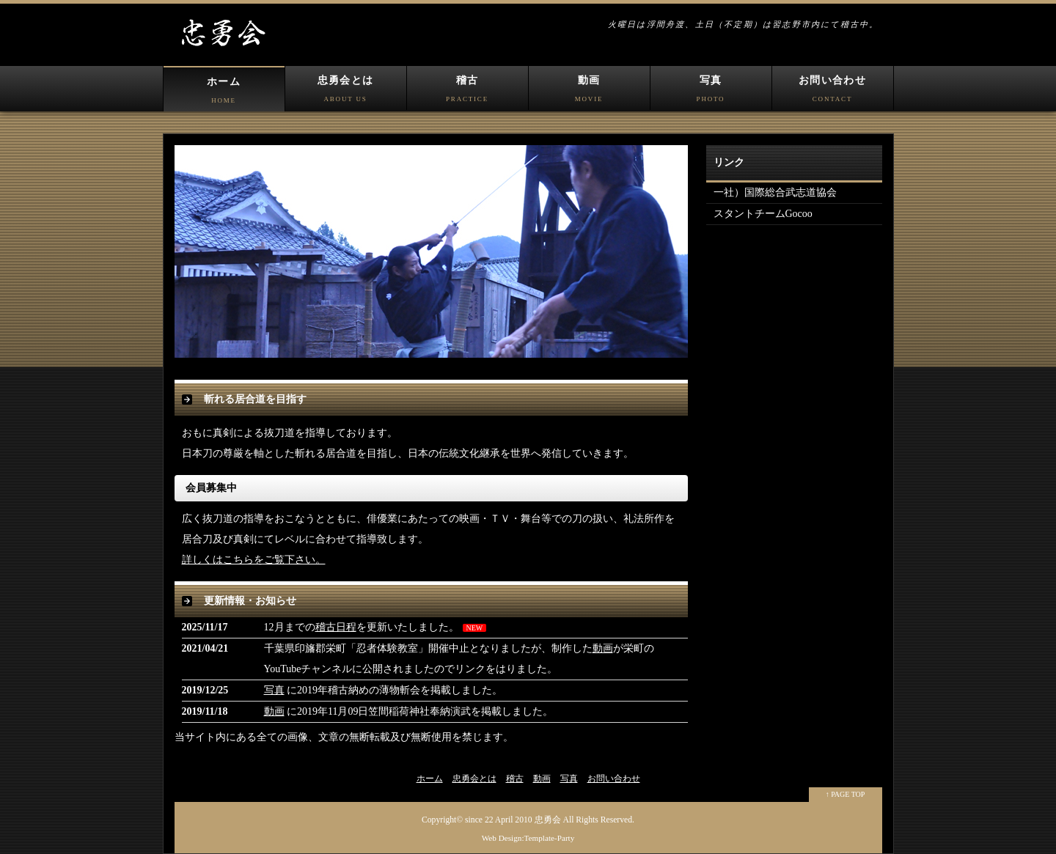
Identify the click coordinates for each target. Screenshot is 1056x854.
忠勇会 (548, 820)
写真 (710, 92)
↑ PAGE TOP (845, 794)
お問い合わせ (832, 92)
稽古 (467, 92)
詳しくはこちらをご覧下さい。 (254, 559)
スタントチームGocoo (763, 213)
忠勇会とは (345, 92)
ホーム (224, 93)
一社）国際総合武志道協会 (775, 192)
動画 (589, 92)
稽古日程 (335, 627)
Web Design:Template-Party (528, 837)
